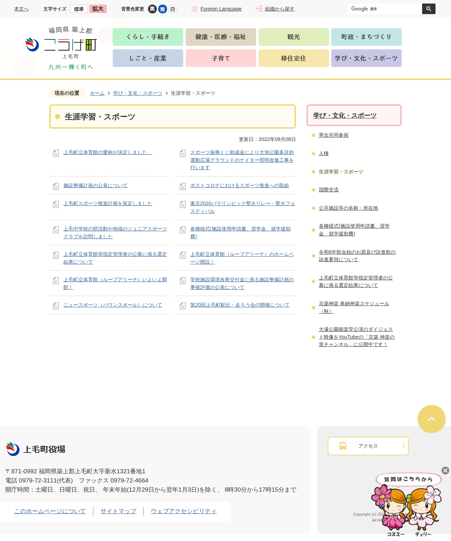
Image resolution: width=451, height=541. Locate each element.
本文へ (21, 9)
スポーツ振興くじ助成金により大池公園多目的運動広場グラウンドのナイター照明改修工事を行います (242, 159)
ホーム (97, 93)
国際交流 (329, 189)
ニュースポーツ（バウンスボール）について (112, 305)
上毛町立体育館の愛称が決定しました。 (107, 152)
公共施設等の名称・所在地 (348, 208)
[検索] (386, 9)
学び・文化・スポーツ (137, 93)
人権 (324, 153)
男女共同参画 (333, 135)
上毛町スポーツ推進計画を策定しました (107, 203)
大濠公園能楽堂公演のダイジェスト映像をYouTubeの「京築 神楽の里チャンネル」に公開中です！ (357, 336)
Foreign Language (221, 9)
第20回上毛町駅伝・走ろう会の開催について (240, 305)
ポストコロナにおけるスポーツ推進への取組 (239, 185)
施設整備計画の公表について (95, 185)
